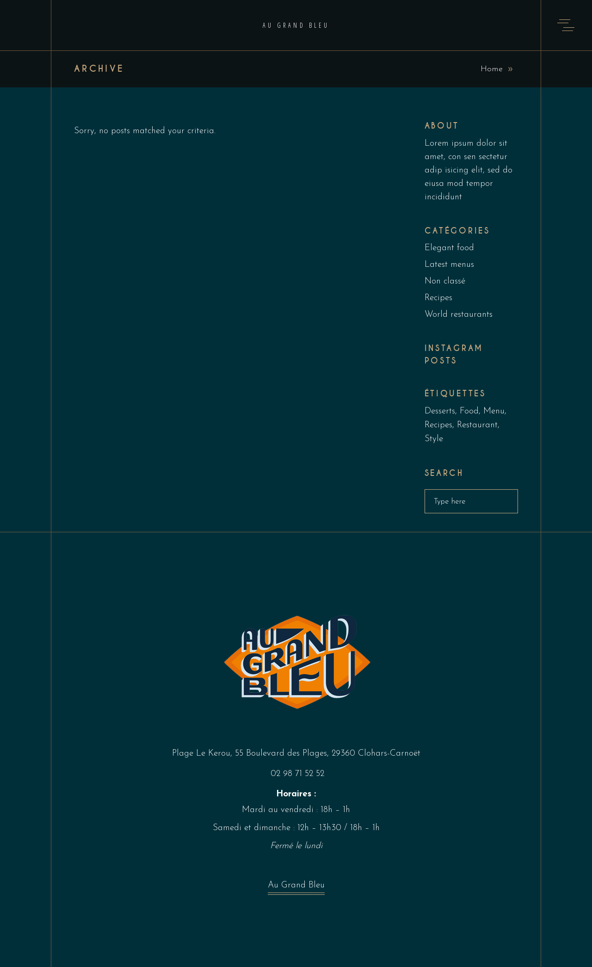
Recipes (438, 298)
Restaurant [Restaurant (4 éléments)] (477, 425)
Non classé (445, 281)
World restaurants (459, 314)
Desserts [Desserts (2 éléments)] (440, 411)
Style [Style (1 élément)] (434, 439)
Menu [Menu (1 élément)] (494, 411)
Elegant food (449, 248)
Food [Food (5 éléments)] (469, 411)
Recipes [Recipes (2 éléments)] (438, 425)
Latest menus (449, 264)
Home (492, 69)
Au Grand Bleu (296, 887)
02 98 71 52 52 (297, 774)
